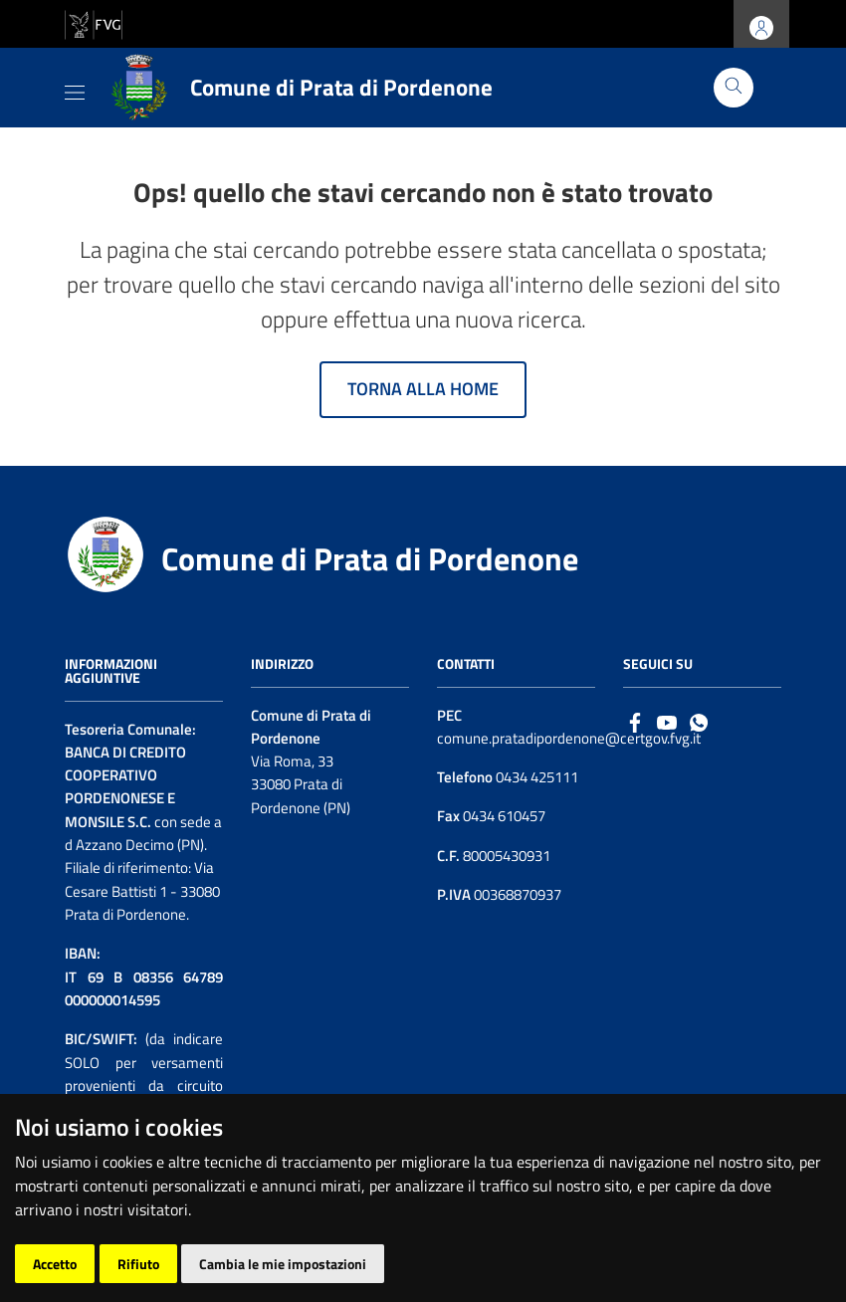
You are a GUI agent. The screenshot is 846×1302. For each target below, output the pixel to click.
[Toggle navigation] (75, 89)
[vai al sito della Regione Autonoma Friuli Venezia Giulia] (93, 22)
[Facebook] (635, 721)
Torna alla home (423, 388)
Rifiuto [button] (138, 1263)
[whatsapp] (699, 721)
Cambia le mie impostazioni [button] (282, 1263)
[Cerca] (733, 88)
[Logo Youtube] (667, 721)
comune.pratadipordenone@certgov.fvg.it (569, 738)
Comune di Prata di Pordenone (369, 558)
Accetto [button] (55, 1263)
